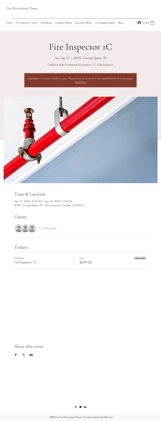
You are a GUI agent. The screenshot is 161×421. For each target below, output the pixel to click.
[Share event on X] (23, 354)
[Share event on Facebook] (15, 354)
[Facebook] (75, 406)
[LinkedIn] (85, 406)
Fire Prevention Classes (22, 8)
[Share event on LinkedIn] (31, 354)
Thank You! (80, 82)
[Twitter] (80, 406)
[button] (152, 22)
